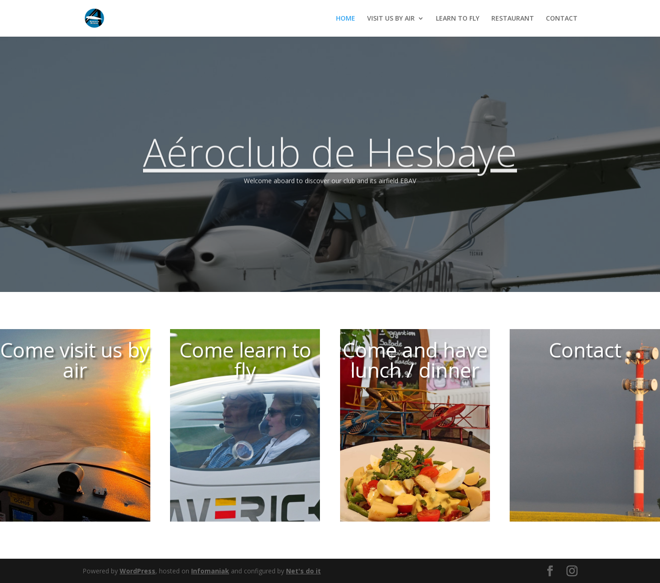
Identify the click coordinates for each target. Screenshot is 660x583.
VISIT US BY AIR (391, 18)
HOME (345, 18)
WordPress (137, 570)
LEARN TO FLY (457, 18)
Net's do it (303, 570)
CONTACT (562, 18)
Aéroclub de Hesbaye (330, 162)
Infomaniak (210, 570)
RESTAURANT (512, 18)
